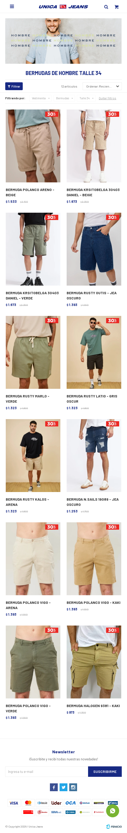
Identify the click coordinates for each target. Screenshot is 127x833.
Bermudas (62, 98)
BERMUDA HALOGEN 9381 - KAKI (93, 705)
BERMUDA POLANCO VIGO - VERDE (28, 708)
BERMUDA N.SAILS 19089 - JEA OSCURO (93, 502)
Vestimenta (39, 98)
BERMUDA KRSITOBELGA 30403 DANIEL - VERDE (32, 295)
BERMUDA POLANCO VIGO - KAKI (93, 602)
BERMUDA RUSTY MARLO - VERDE (27, 398)
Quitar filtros (107, 98)
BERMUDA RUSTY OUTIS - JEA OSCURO (92, 295)
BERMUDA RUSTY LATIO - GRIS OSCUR (92, 398)
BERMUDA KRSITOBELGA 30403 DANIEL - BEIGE (93, 192)
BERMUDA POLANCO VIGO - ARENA (28, 605)
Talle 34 (84, 98)
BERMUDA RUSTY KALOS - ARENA (27, 502)
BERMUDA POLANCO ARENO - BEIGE (30, 192)
